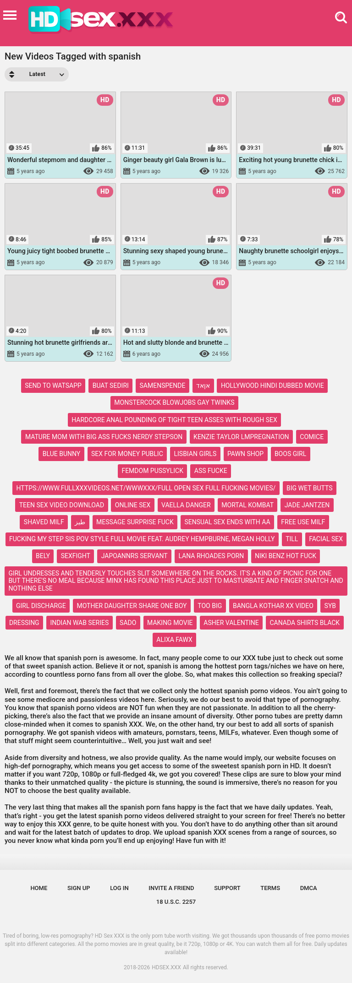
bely (43, 555)
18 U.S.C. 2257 (176, 901)
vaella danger (186, 505)
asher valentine (231, 622)
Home (38, 888)
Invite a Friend (171, 888)
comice (312, 436)
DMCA (308, 888)
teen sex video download (61, 505)
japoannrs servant (134, 555)
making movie (169, 622)
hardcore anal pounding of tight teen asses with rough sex (174, 420)
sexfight (75, 555)
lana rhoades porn (211, 555)
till (292, 539)
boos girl (290, 453)
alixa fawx (174, 639)
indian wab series (79, 622)
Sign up (78, 888)
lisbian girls (195, 453)
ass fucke (210, 470)
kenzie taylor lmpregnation (241, 436)
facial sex (326, 539)
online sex (132, 505)
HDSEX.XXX (166, 967)
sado (128, 622)
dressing (24, 622)
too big (210, 605)
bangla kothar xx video (273, 605)
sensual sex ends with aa (227, 522)
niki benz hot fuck (285, 555)
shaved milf (44, 522)
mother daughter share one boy (132, 605)
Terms (270, 888)
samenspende (163, 385)
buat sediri (111, 385)
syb (330, 605)
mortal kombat (247, 505)
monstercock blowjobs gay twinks (174, 402)
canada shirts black (305, 622)
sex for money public (127, 453)
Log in (119, 888)
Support (227, 888)
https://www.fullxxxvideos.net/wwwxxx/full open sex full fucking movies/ (146, 488)
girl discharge (41, 605)
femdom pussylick (152, 470)
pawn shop (245, 453)
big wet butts (309, 488)
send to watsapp (53, 385)
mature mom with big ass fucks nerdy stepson (103, 436)
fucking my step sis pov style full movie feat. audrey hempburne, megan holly (142, 539)
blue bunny (61, 453)
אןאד (203, 385)
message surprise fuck (135, 522)
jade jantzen (307, 505)
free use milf (303, 522)
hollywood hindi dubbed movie (272, 385)
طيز (80, 522)
